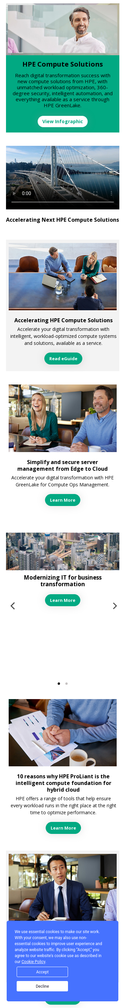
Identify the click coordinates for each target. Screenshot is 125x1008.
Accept (42, 972)
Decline (42, 986)
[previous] (13, 606)
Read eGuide (63, 359)
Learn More (62, 500)
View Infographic (62, 121)
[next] (114, 606)
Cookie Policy (33, 961)
